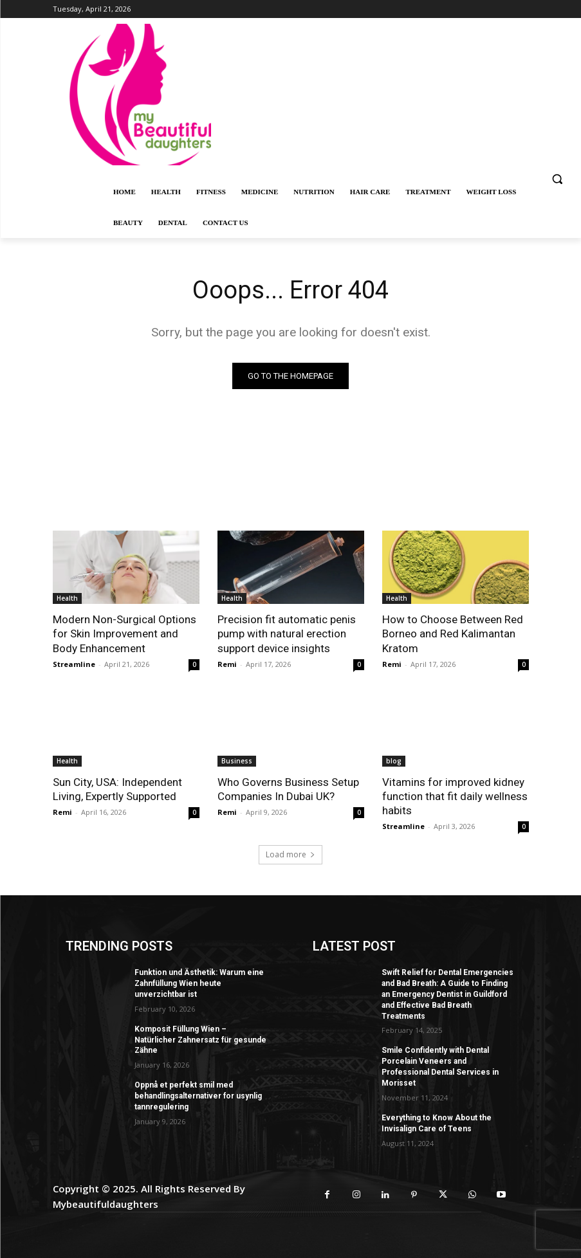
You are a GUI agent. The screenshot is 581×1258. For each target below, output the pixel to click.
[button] (557, 179)
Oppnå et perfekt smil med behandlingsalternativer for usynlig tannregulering (198, 1095)
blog (393, 760)
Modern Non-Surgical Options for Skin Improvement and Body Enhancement (124, 633)
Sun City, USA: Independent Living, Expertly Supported (117, 789)
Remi (227, 664)
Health (67, 598)
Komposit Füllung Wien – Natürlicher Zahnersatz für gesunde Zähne (200, 1039)
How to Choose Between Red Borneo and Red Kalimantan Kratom (452, 633)
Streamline (74, 664)
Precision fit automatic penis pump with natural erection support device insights (286, 633)
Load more (290, 854)
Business (236, 760)
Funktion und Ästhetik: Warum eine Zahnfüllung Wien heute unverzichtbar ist (199, 983)
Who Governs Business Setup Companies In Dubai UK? (288, 789)
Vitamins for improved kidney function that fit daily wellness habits (455, 796)
